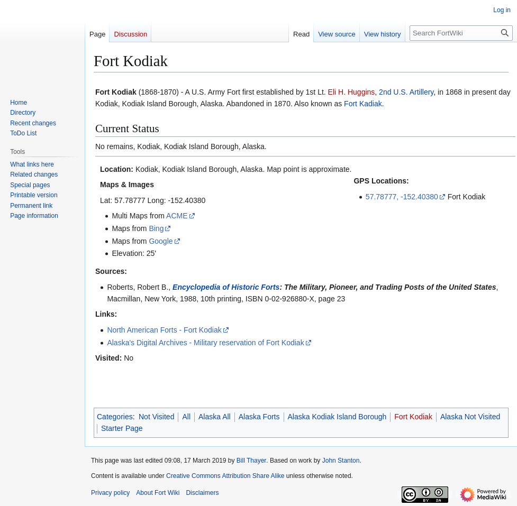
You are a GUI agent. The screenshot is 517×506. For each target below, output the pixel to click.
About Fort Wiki (157, 492)
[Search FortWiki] (461, 33)
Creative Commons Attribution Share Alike (225, 476)
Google (161, 241)
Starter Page (122, 428)
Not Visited (156, 416)
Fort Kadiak (363, 103)
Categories (115, 416)
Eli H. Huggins (351, 92)
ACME (176, 215)
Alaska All (214, 416)
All (186, 416)
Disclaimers (202, 492)
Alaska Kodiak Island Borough (337, 416)
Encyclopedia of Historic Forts (226, 287)
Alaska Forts (259, 416)
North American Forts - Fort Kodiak (164, 330)
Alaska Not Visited (470, 416)
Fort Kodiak (413, 416)
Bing (156, 228)
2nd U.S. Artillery (406, 92)
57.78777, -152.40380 (402, 196)
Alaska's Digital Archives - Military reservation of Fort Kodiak (205, 342)
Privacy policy (110, 492)
